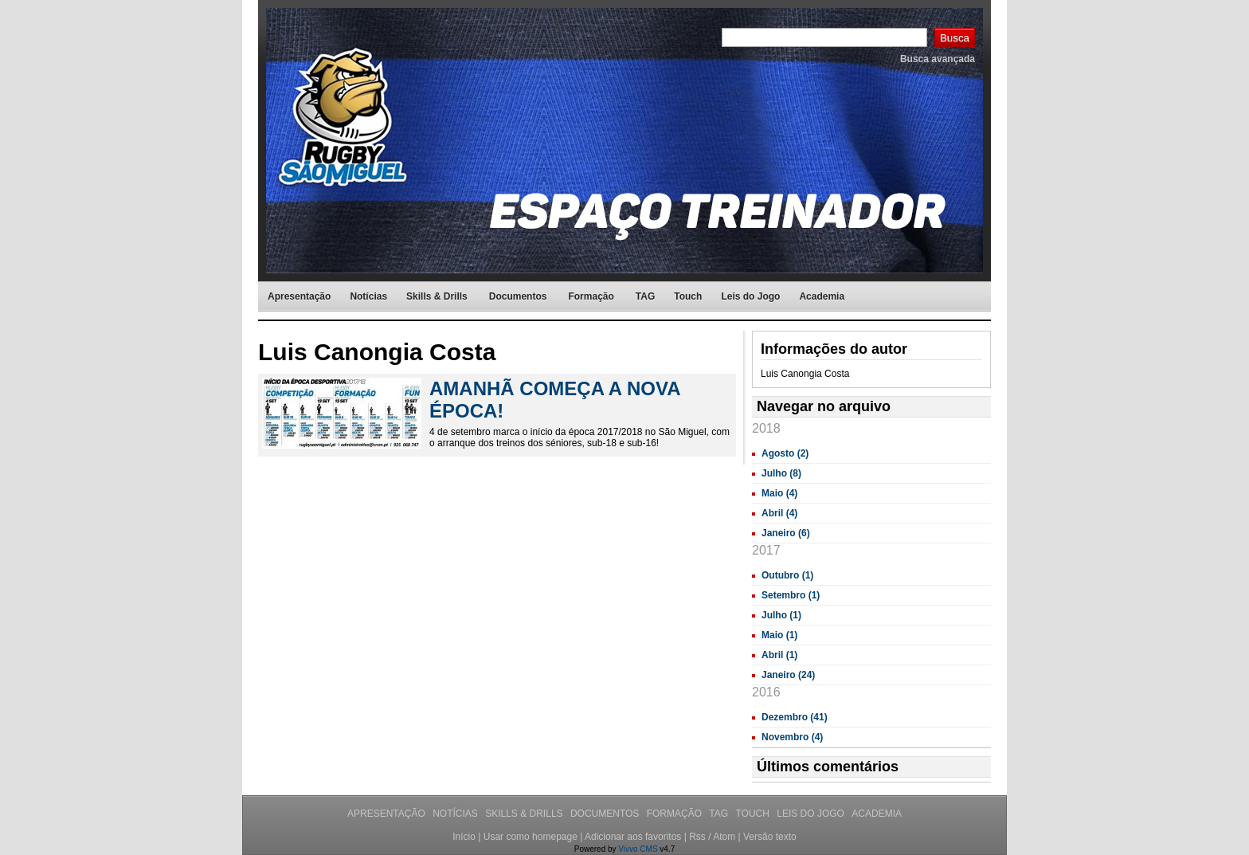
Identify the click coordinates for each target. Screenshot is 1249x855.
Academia (877, 813)
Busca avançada (937, 59)
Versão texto (770, 836)
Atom (724, 836)
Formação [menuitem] (590, 296)
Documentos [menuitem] (518, 296)
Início (464, 836)
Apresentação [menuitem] (299, 296)
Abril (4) (779, 513)
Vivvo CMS (637, 849)
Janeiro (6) (786, 533)
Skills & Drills (525, 813)
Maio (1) (779, 635)
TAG (719, 813)
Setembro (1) (791, 595)
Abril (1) (779, 655)
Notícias (456, 813)
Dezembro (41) (795, 717)
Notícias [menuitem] (368, 296)
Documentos (606, 813)
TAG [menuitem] (645, 296)
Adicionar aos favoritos (633, 836)
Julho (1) (781, 615)
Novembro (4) (792, 737)
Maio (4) (779, 493)
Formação (676, 813)
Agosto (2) (785, 453)
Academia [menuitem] (821, 296)
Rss (697, 836)
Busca (954, 38)
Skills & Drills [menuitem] (437, 296)
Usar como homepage (531, 836)
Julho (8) (781, 473)
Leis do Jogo (812, 813)
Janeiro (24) (788, 674)
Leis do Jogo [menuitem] (750, 296)
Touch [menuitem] (688, 296)
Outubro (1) (787, 575)
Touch (753, 813)
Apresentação (387, 813)
